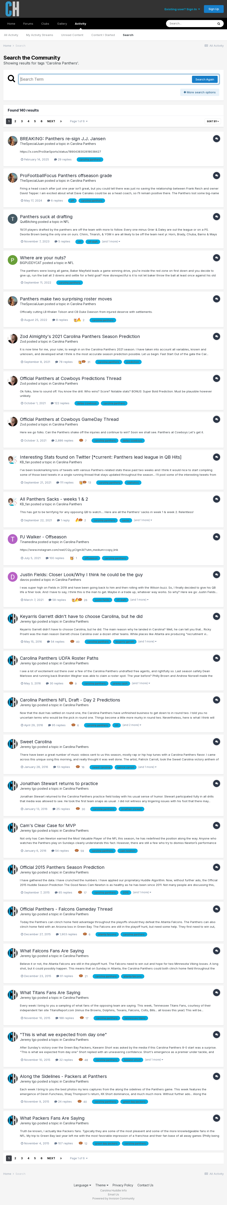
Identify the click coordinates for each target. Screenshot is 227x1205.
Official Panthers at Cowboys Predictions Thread (70, 378)
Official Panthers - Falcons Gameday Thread (66, 909)
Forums (28, 23)
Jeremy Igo (28, 621)
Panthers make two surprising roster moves (66, 299)
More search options (200, 92)
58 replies (57, 600)
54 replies (56, 641)
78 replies (64, 362)
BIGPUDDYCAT (31, 263)
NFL (66, 222)
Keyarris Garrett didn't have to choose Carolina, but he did (81, 616)
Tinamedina (28, 542)
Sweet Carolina (36, 741)
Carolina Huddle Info (113, 1190)
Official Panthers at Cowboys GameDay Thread (69, 419)
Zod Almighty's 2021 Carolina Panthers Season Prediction (80, 336)
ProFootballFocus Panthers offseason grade (66, 175)
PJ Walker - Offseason (43, 537)
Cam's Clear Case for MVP (48, 825)
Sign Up (214, 9)
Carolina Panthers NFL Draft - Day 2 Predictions (70, 700)
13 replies (61, 767)
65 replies (63, 892)
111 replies (65, 482)
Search (128, 35)
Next (51, 121)
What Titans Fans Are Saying (50, 992)
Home (11, 23)
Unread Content (72, 35)
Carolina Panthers (83, 144)
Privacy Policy (123, 1185)
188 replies (64, 1018)
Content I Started (103, 35)
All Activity (11, 35)
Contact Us (145, 1185)
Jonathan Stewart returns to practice (59, 783)
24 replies (63, 1101)
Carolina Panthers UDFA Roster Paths (59, 658)
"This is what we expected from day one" (63, 1034)
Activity (80, 25)
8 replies (60, 320)
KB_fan (25, 462)
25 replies (61, 809)
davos (24, 580)
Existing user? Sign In (182, 9)
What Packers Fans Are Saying (52, 1118)
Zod (23, 341)
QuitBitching (28, 222)
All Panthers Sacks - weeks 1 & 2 (54, 499)
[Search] (190, 23)
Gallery (62, 23)
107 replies (63, 1143)
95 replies (57, 725)
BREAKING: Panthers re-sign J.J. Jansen (63, 138)
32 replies (64, 1059)
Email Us (113, 1194)
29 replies (63, 159)
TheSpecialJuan (32, 144)
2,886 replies (62, 440)
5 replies (62, 241)
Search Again (205, 79)
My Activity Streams (39, 35)
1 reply (63, 520)
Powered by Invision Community (113, 1198)
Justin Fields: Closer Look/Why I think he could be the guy (81, 574)
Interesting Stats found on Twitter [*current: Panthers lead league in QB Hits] (101, 457)
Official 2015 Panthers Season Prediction (62, 867)
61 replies (64, 976)
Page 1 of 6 (79, 121)
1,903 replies (66, 934)
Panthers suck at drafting (46, 216)
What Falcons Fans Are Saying (52, 950)
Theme (101, 1185)
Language (82, 1185)
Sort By (213, 121)
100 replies (55, 558)
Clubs (45, 23)
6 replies (55, 200)
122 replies (60, 403)
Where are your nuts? (43, 257)
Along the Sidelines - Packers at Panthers (63, 1076)
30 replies (54, 683)
